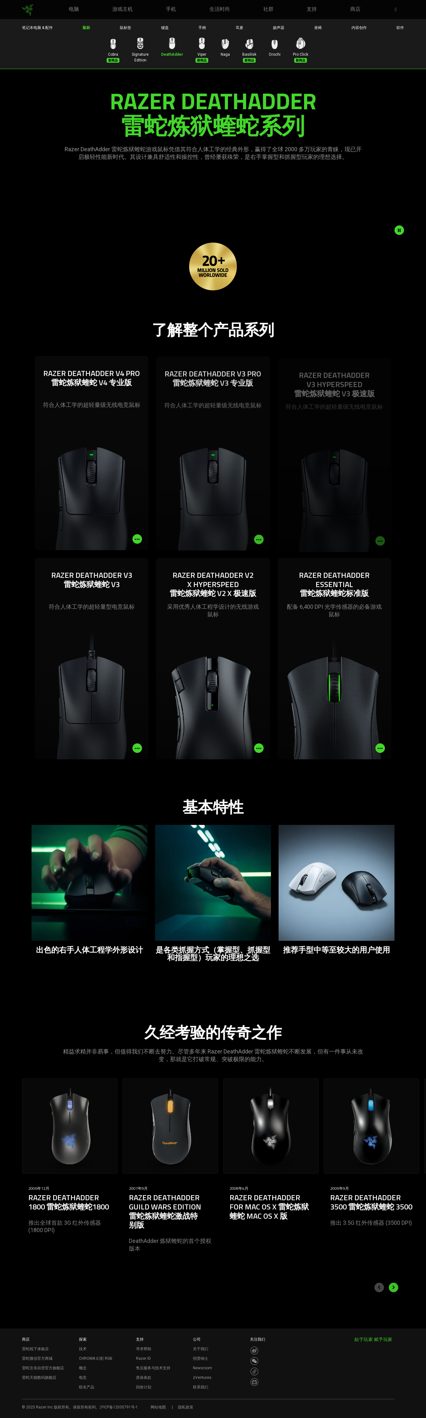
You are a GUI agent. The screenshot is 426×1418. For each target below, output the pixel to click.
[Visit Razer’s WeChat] (254, 1361)
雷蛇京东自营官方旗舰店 (43, 1368)
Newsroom (202, 1368)
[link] (27, 10)
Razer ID (143, 1358)
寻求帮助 (143, 1349)
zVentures (202, 1377)
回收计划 (143, 1387)
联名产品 (86, 1387)
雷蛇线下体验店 (35, 1349)
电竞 (83, 1377)
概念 (83, 1368)
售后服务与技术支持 (153, 1368)
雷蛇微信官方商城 (37, 1358)
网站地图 (158, 1407)
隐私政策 (185, 1407)
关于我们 (200, 1349)
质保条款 (143, 1377)
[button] (397, 10)
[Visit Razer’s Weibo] (254, 1350)
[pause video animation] (399, 230)
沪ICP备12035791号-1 (119, 1407)
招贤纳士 (200, 1358)
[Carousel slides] (213, 1176)
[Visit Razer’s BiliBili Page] (254, 1382)
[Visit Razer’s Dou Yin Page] (254, 1371)
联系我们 (200, 1387)
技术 (83, 1349)
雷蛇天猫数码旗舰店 (39, 1377)
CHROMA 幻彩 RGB (95, 1358)
